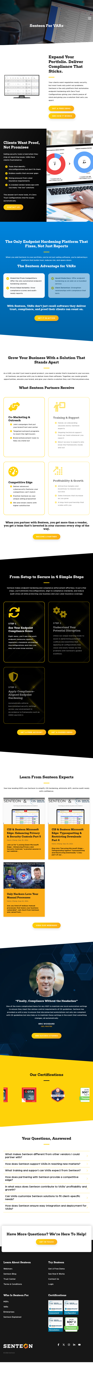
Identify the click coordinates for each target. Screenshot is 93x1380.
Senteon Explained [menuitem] (12, 1317)
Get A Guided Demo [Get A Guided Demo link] (62, 732)
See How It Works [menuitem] (56, 1274)
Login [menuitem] (50, 1284)
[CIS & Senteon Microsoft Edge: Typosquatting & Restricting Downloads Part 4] (69, 811)
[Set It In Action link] (46, 318)
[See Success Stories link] (46, 1036)
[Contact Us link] (13, 207)
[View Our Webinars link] (46, 925)
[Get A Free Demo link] (61, 108)
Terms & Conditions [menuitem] (12, 1284)
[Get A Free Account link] (31, 732)
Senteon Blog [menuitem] (9, 1274)
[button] (89, 5)
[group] (46, 995)
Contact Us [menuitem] (53, 1279)
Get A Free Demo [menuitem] (56, 1269)
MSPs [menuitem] (5, 1302)
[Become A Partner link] (46, 536)
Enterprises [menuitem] (8, 1312)
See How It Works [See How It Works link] (62, 116)
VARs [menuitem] (5, 1307)
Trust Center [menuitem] (9, 1279)
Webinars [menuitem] (7, 1269)
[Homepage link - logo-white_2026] (18, 1347)
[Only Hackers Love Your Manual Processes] (24, 875)
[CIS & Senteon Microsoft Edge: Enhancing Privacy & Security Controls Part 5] (24, 811)
